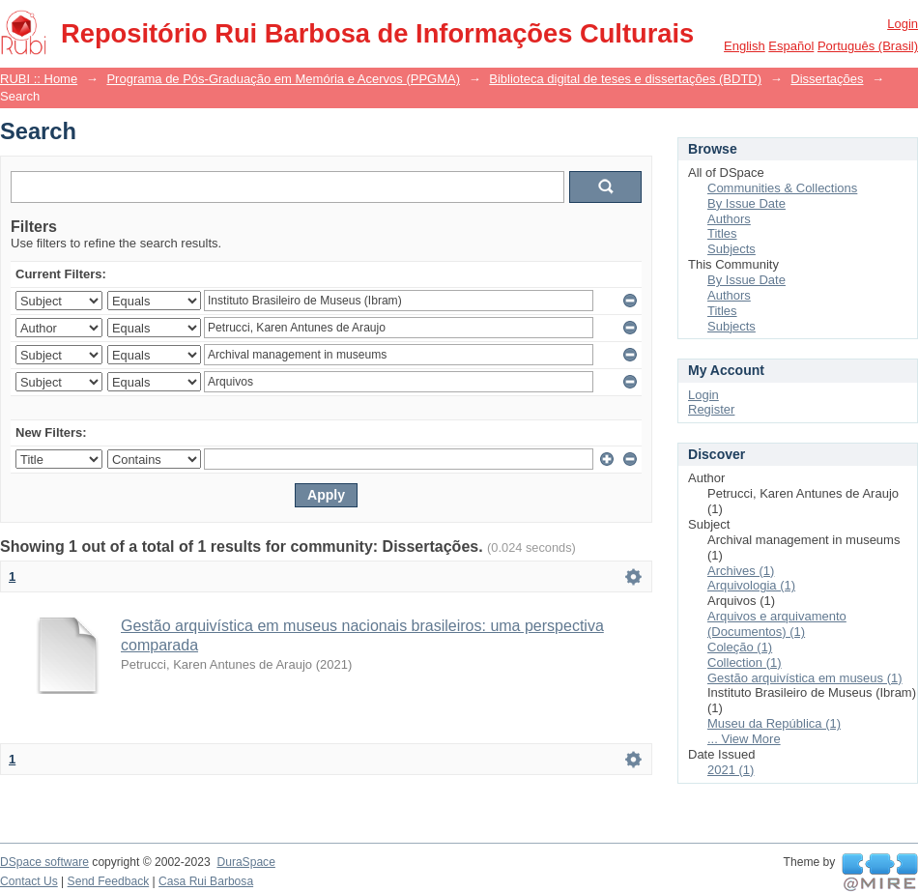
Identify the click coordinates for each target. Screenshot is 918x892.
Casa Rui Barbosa (205, 881)
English (744, 46)
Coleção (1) (739, 647)
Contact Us (29, 881)
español (791, 46)
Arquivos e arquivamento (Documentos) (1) (776, 624)
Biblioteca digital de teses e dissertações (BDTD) (625, 79)
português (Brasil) (868, 46)
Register (711, 409)
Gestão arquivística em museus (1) (805, 678)
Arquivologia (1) (751, 585)
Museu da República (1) (774, 723)
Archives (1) (740, 570)
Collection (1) (744, 662)
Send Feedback (109, 881)
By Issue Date (746, 203)
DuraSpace (245, 862)
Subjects (731, 249)
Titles (722, 233)
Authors (729, 219)
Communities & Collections (782, 188)
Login (902, 23)
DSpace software (44, 862)
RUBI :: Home (38, 79)
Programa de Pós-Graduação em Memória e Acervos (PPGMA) (283, 79)
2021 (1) (730, 770)
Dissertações (826, 79)
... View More (744, 739)
